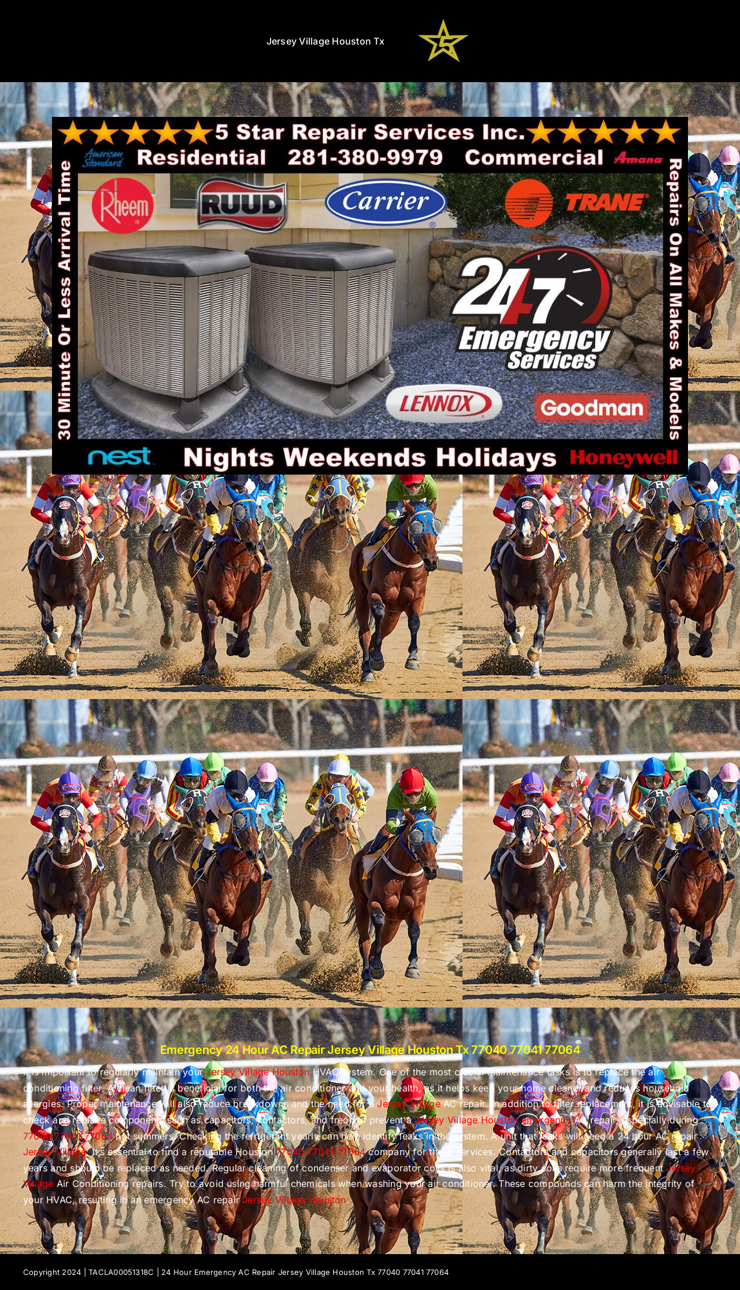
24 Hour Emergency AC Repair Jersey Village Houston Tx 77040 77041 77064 (305, 1272)
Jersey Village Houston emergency (493, 1120)
